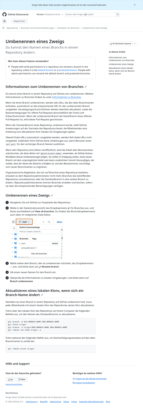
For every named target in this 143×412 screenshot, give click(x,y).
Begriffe (44, 401)
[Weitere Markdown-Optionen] (134, 43)
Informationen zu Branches (66, 97)
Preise (74, 401)
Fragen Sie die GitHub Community (90, 378)
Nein (21, 379)
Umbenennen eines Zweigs (94, 28)
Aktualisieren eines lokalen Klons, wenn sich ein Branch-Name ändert (45, 292)
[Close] (135, 4)
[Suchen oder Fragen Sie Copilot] (92, 14)
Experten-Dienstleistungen (91, 401)
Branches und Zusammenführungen (37, 28)
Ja (10, 379)
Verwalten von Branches (68, 28)
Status (66, 401)
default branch (45, 70)
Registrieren (19, 21)
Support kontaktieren (84, 382)
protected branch (68, 70)
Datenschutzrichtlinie (14, 384)
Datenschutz (55, 401)
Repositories (12, 28)
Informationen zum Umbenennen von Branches (46, 86)
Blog (108, 401)
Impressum (31, 401)
